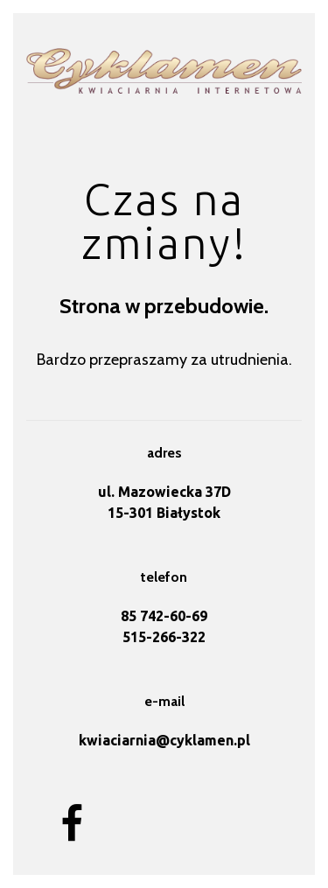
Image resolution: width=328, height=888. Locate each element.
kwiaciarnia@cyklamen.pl (164, 740)
